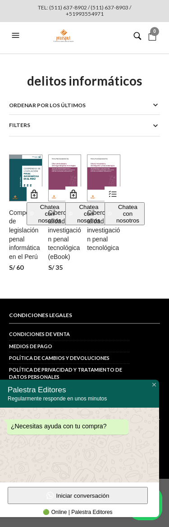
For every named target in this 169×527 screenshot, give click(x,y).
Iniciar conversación (78, 495)
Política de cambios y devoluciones (59, 358)
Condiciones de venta (39, 334)
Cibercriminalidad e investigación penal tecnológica (103, 230)
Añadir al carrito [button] (34, 194)
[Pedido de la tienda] (84, 105)
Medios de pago (30, 346)
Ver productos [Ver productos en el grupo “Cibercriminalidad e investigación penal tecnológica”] (112, 194)
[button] (16, 35)
